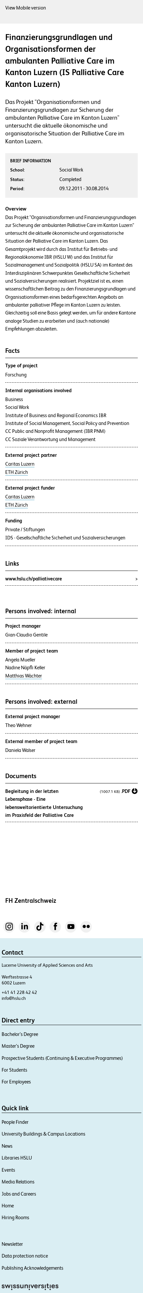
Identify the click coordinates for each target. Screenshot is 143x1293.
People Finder (15, 1122)
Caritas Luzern (19, 464)
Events (8, 1170)
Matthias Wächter (23, 675)
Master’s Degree (18, 1046)
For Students (14, 1070)
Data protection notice (25, 1256)
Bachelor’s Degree (20, 1034)
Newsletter (12, 1244)
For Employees (16, 1081)
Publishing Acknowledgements (32, 1268)
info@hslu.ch (14, 998)
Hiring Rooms (15, 1217)
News (7, 1146)
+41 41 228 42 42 (19, 992)
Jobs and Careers (19, 1194)
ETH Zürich (16, 472)
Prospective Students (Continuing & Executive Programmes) (62, 1058)
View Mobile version (25, 7)
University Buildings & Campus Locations (43, 1134)
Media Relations (18, 1181)
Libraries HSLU (17, 1158)
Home (8, 1205)
